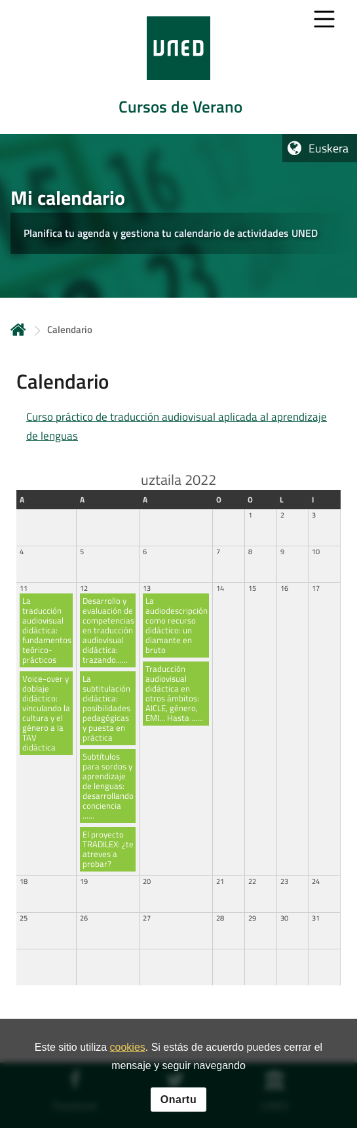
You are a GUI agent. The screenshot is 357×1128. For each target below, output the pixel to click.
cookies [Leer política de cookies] (127, 1049)
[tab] (178, 67)
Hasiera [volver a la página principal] (18, 329)
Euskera (328, 148)
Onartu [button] (178, 1100)
